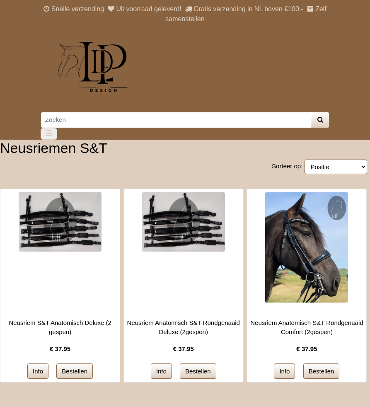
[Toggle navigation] (49, 134)
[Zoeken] (176, 120)
